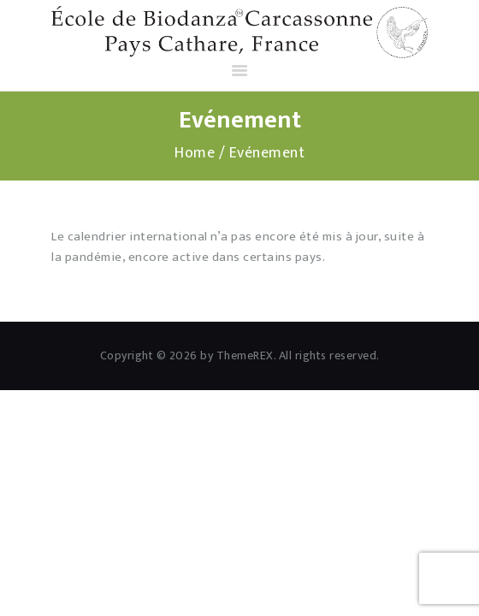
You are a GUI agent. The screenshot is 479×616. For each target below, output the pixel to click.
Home (194, 153)
